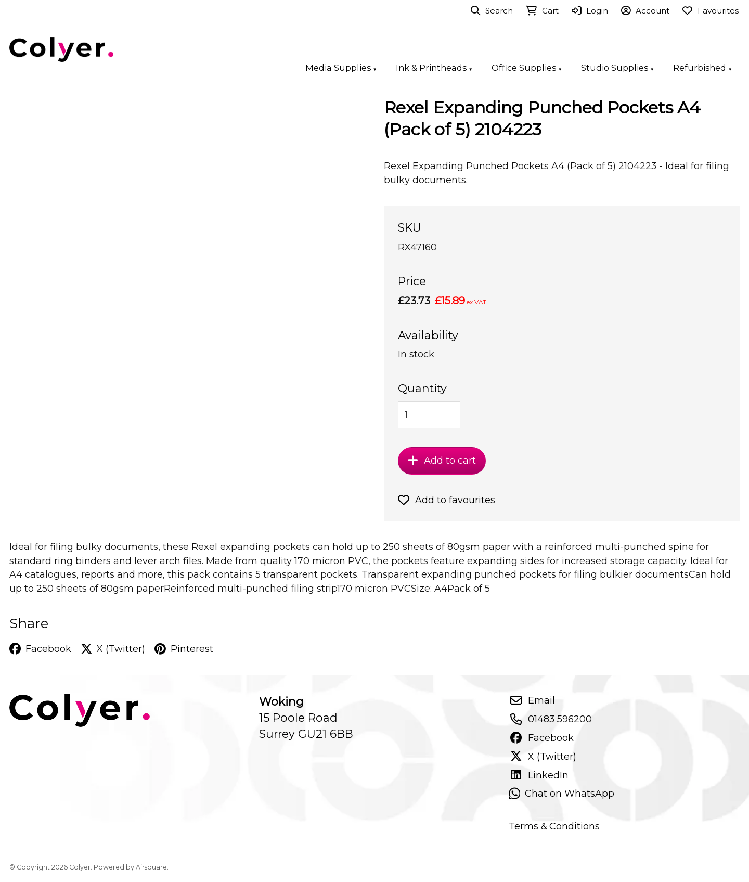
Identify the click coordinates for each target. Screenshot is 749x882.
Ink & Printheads (434, 67)
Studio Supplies (617, 67)
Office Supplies (527, 67)
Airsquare (151, 867)
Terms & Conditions (554, 826)
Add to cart (442, 460)
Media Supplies (341, 67)
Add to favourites (446, 500)
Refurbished (702, 67)
